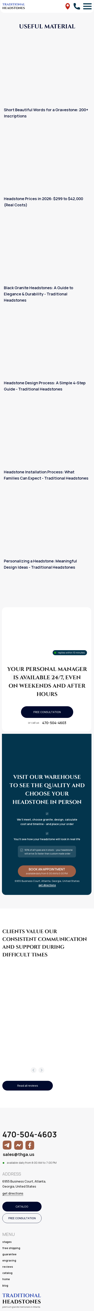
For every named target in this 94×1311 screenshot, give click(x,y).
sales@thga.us (18, 1154)
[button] (47, 712)
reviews (7, 1266)
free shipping (11, 1248)
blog (5, 1285)
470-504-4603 (54, 722)
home (6, 1279)
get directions (47, 885)
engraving (9, 1260)
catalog (7, 1273)
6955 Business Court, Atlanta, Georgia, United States (24, 1184)
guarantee (9, 1254)
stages (7, 1242)
